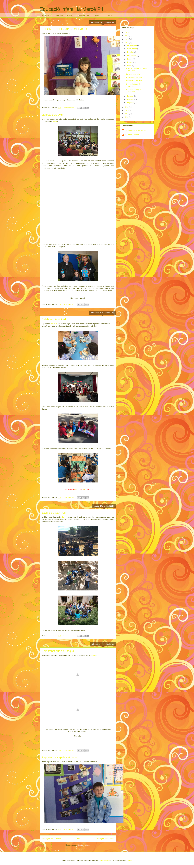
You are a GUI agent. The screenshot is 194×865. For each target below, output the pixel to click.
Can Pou (65, 517)
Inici (78, 839)
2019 (127, 36)
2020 (127, 32)
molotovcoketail (104, 860)
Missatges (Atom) (83, 845)
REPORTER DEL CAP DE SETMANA (64, 29)
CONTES (97, 15)
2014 (127, 114)
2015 (127, 110)
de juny (130, 59)
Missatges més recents (51, 839)
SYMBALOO (84, 15)
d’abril (129, 66)
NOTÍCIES (46, 15)
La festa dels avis (52, 114)
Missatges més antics (105, 839)
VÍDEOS (110, 15)
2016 (127, 107)
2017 (127, 42)
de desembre (132, 45)
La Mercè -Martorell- (132, 135)
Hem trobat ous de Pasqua (58, 650)
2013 (127, 117)
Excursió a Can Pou (54, 512)
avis (55, 121)
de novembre (132, 49)
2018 (127, 39)
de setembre (132, 56)
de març (130, 96)
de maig (130, 62)
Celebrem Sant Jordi (54, 319)
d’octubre (130, 52)
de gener (130, 103)
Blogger (129, 860)
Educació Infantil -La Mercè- (135, 130)
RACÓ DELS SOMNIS (64, 15)
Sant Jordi (53, 324)
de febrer (130, 99)
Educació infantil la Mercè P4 (71, 9)
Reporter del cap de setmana (59, 757)
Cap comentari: (68, 108)
